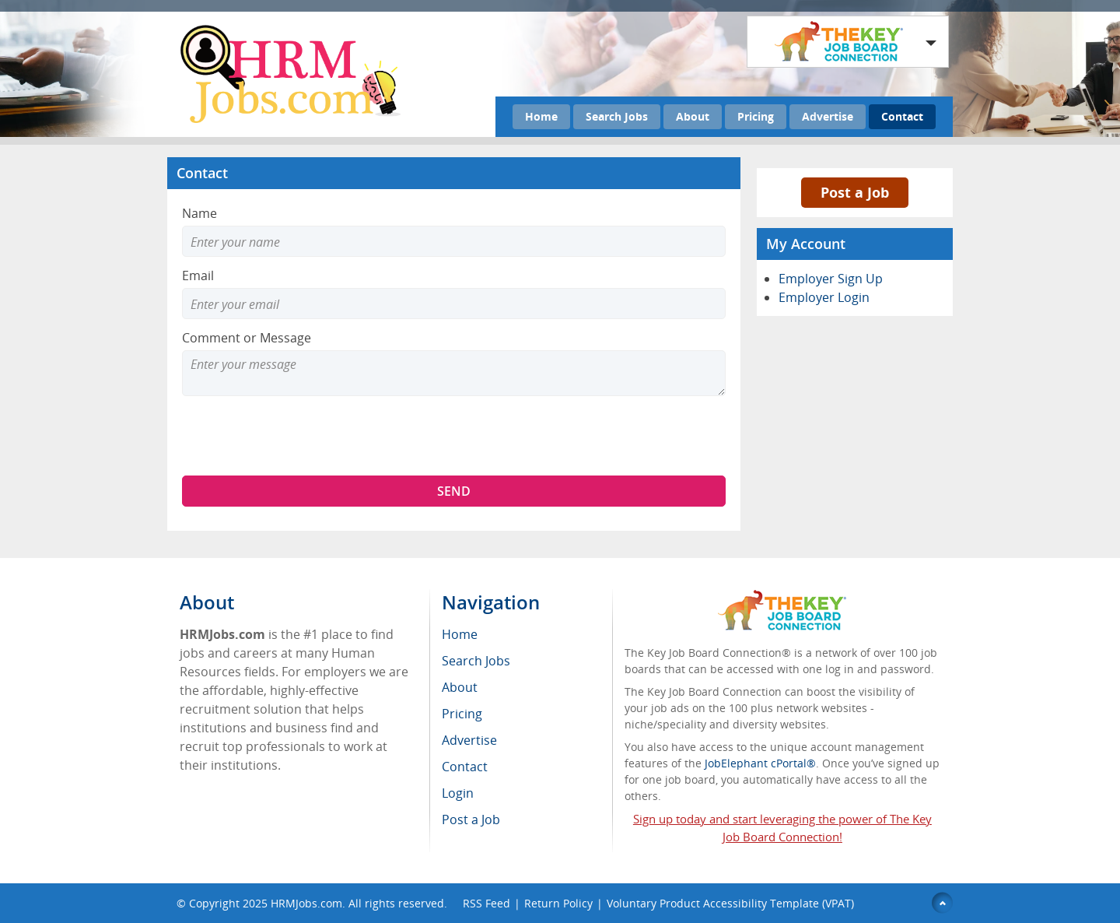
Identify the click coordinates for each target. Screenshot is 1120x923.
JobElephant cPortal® (760, 763)
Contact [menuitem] (465, 766)
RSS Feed (486, 903)
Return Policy (558, 903)
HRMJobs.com (306, 903)
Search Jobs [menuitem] (476, 660)
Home (541, 116)
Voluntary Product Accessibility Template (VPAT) (730, 903)
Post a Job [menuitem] (471, 819)
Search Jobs (617, 116)
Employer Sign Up (831, 278)
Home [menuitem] (460, 634)
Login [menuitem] (458, 793)
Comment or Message (246, 337)
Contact (902, 116)
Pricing (755, 116)
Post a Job (855, 192)
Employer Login (824, 297)
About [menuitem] (460, 687)
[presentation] (300, 435)
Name (199, 213)
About (692, 116)
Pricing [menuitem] (462, 713)
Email (198, 275)
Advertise (827, 116)
